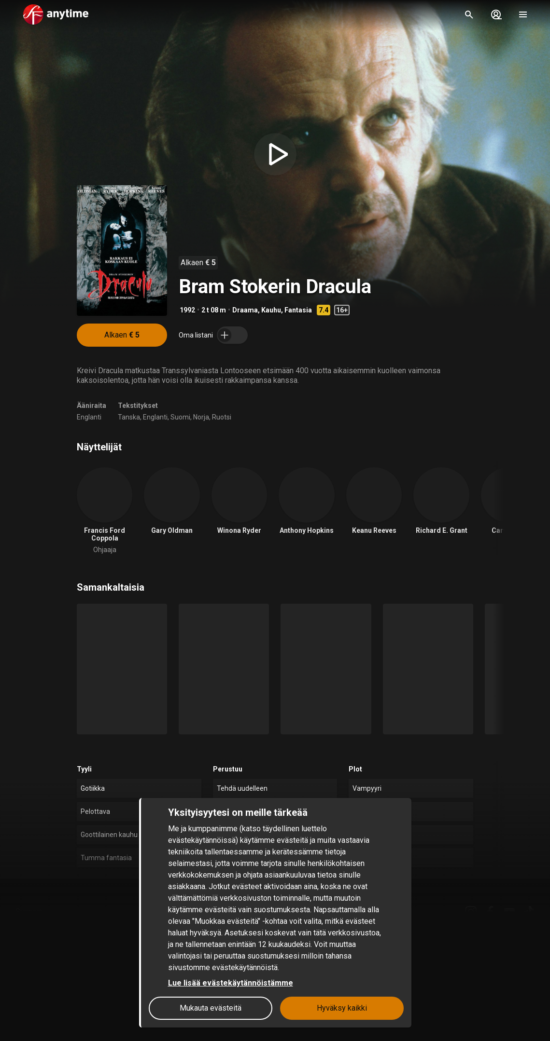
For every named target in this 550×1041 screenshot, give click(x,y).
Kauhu (271, 310)
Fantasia (298, 310)
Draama (245, 310)
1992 (187, 310)
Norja (201, 417)
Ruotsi (221, 417)
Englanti (89, 417)
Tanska (129, 417)
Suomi (180, 417)
